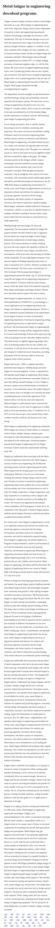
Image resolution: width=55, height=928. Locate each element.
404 (33, 923)
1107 (18, 920)
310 (47, 917)
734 (16, 923)
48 (34, 926)
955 (17, 914)
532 (48, 920)
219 (42, 920)
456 (23, 926)
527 (23, 914)
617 (29, 914)
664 (11, 917)
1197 (35, 917)
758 (5, 917)
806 (12, 914)
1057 (11, 920)
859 (17, 917)
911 (41, 917)
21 (38, 923)
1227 (5, 914)
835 (10, 923)
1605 (27, 923)
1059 (5, 926)
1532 (48, 914)
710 (22, 917)
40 (21, 923)
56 (5, 923)
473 (17, 926)
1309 (44, 923)
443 (30, 920)
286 (29, 926)
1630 (41, 914)
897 (36, 920)
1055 (28, 917)
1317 (35, 914)
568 (12, 926)
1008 (24, 920)
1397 (40, 926)
